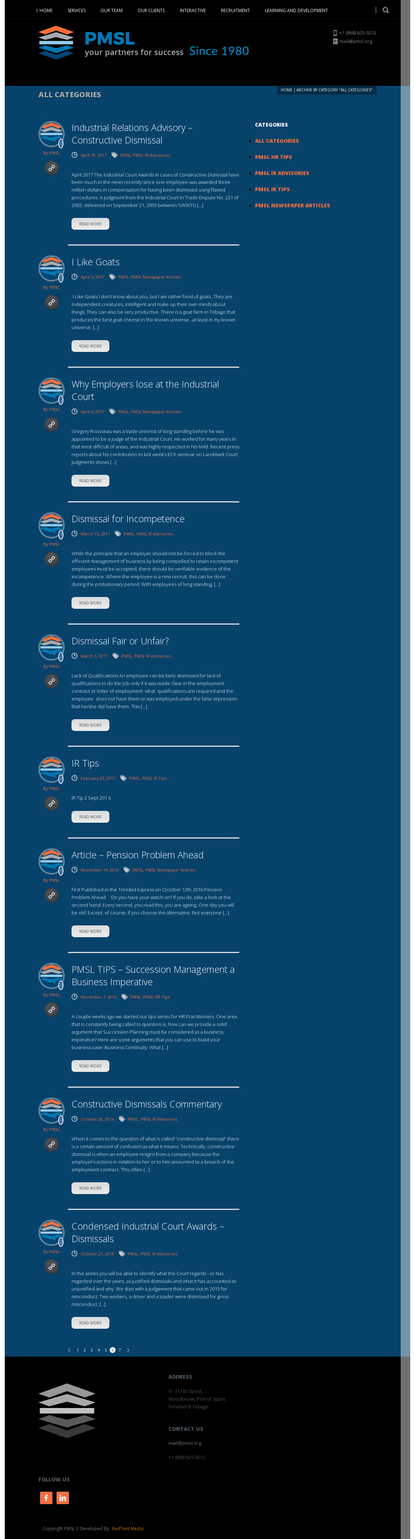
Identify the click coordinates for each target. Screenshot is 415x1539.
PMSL (54, 153)
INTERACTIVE (193, 10)
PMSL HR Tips (156, 997)
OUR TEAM (112, 10)
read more (90, 223)
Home (286, 89)
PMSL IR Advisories (151, 155)
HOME (46, 10)
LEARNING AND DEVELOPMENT (296, 10)
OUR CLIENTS (151, 10)
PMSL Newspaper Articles (156, 277)
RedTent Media (127, 1528)
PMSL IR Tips (154, 778)
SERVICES (76, 10)
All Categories (277, 140)
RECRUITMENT (235, 10)
